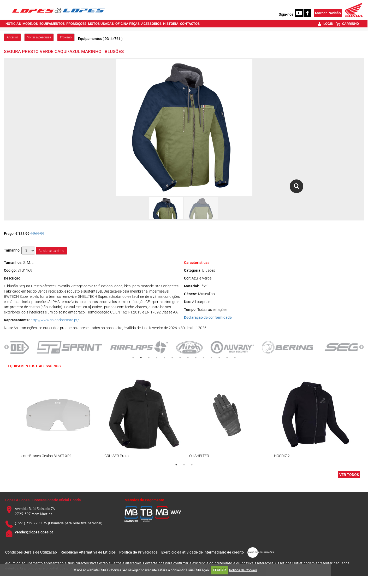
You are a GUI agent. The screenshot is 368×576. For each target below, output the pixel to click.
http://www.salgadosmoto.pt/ (55, 320)
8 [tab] (188, 357)
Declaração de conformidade (208, 317)
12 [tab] (219, 357)
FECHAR (219, 570)
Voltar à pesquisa (39, 37)
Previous (6, 347)
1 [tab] (133, 357)
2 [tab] (141, 357)
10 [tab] (203, 357)
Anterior (12, 37)
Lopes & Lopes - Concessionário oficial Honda (43, 500)
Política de (243, 570)
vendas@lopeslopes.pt (34, 532)
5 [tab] (164, 357)
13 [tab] (227, 357)
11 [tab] (211, 357)
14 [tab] (235, 357)
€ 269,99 (37, 233)
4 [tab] (156, 357)
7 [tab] (180, 357)
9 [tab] (195, 357)
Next (361, 347)
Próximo (66, 37)
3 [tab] (148, 357)
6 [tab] (172, 357)
